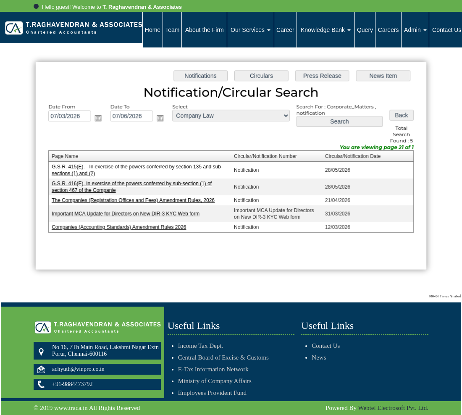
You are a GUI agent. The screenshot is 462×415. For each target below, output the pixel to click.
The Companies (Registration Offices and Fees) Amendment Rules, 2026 (135, 200)
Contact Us (313, 345)
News (306, 357)
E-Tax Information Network (213, 357)
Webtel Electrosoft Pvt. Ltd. (393, 407)
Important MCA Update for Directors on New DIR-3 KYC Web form (128, 213)
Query (365, 29)
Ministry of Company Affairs (215, 368)
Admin (415, 29)
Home (152, 29)
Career (285, 29)
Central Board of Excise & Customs (223, 345)
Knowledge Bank (326, 29)
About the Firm (204, 29)
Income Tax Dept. (200, 333)
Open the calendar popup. (101, 119)
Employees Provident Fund (212, 380)
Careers (388, 29)
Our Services (250, 29)
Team (172, 29)
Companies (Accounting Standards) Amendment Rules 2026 (121, 226)
